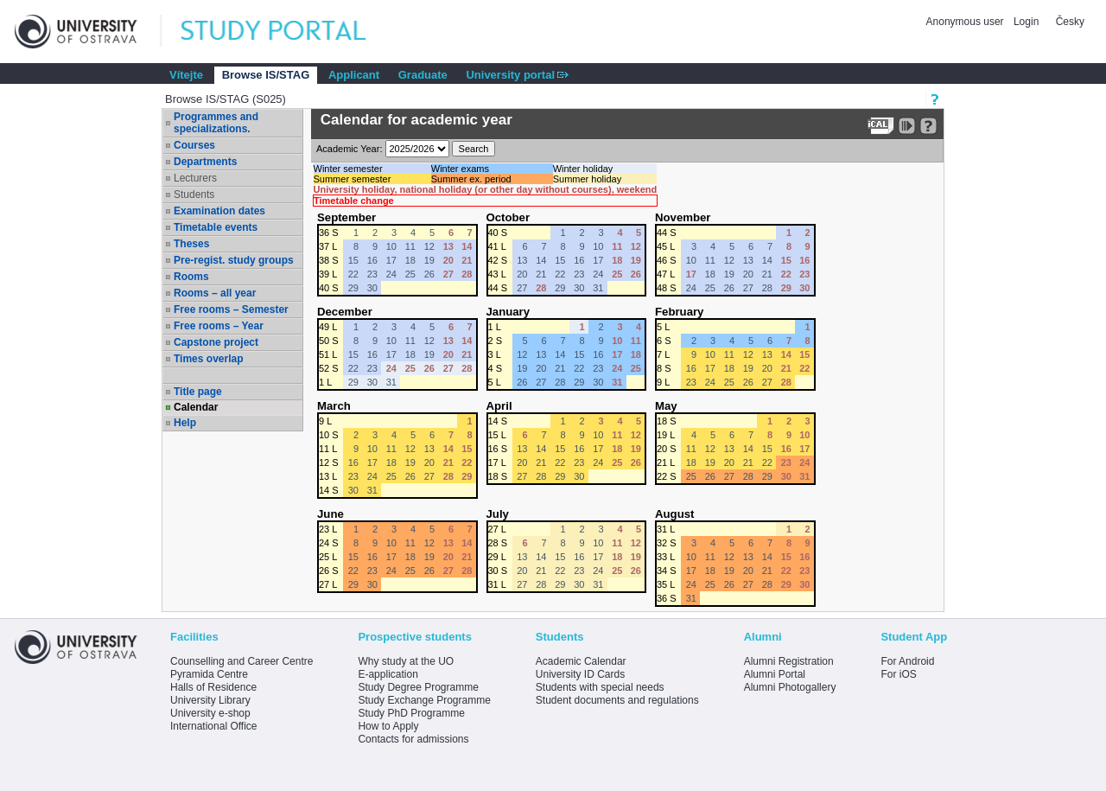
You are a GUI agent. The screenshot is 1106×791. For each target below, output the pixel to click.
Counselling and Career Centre (241, 661)
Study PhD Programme (411, 713)
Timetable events (215, 227)
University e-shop (210, 713)
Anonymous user (966, 22)
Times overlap (208, 359)
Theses (191, 244)
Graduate (423, 74)
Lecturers (195, 178)
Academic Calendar (581, 661)
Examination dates (219, 211)
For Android (907, 661)
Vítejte (186, 74)
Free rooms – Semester (231, 309)
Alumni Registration (789, 661)
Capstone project (216, 342)
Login (1026, 22)
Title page (198, 392)
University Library (210, 700)
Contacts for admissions (413, 739)
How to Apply (388, 726)
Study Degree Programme (418, 687)
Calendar (196, 407)
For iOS (898, 674)
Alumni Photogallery (790, 687)
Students (194, 194)
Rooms (191, 277)
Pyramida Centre (209, 674)
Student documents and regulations (617, 700)
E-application (387, 674)
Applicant (353, 74)
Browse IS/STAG (266, 74)
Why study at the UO (406, 661)
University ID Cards (580, 674)
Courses (194, 145)
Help (185, 423)
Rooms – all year (215, 293)
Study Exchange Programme (424, 700)
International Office (213, 726)
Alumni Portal (774, 674)
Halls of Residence (213, 687)
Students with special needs (600, 687)
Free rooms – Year (219, 326)
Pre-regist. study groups (234, 260)
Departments (205, 162)
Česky (1070, 22)
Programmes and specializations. (216, 123)
